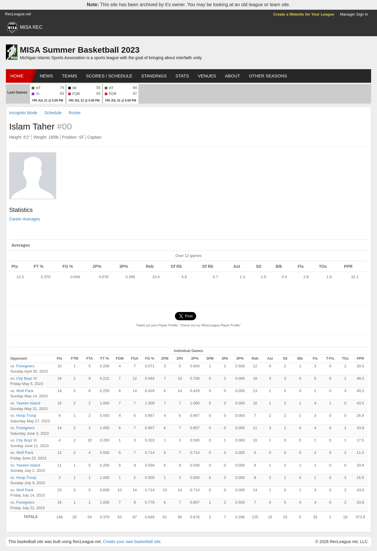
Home (17, 75)
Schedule (53, 112)
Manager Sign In (354, 14)
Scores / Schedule (109, 75)
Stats (182, 75)
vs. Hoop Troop (23, 415)
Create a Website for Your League (303, 14)
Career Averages (24, 219)
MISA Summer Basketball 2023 (80, 49)
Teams (69, 75)
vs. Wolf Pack (22, 391)
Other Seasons (268, 75)
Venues (207, 75)
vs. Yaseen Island (25, 403)
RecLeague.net (18, 14)
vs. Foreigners (22, 366)
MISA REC (31, 27)
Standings (153, 75)
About (232, 75)
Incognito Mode (23, 112)
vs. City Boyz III (23, 378)
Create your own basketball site (131, 541)
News (46, 75)
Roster (75, 112)
